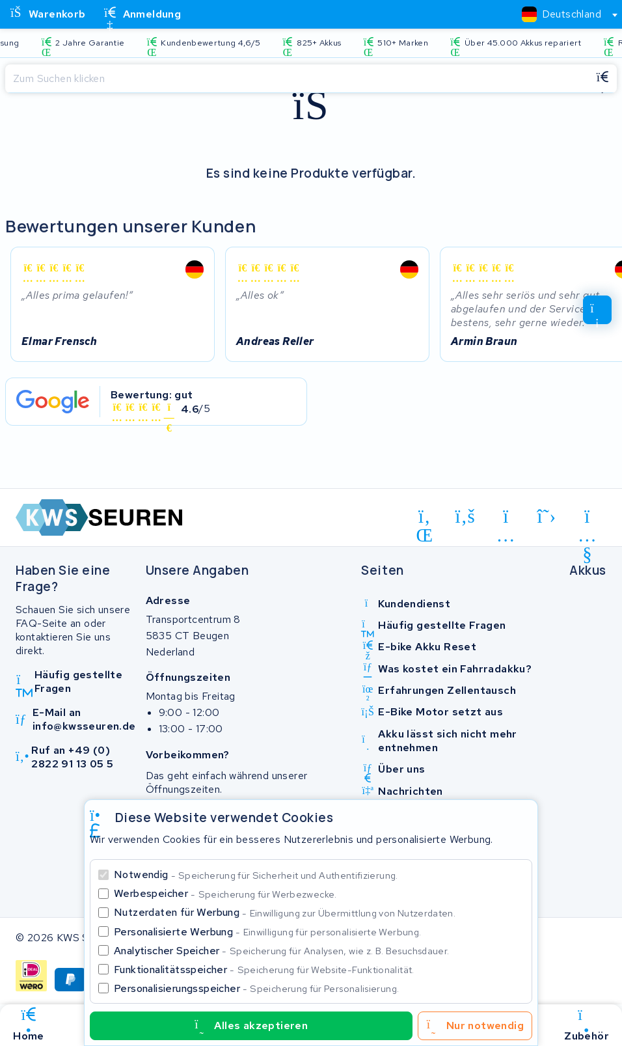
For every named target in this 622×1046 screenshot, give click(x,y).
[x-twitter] (547, 516)
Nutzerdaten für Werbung (284, 912)
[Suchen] (296, 78)
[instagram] (506, 518)
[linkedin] (424, 518)
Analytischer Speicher (281, 950)
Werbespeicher (225, 893)
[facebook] (465, 516)
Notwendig (256, 874)
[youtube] (587, 518)
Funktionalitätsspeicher (264, 969)
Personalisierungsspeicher (256, 988)
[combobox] (564, 14)
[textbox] (561, 14)
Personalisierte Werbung (267, 932)
